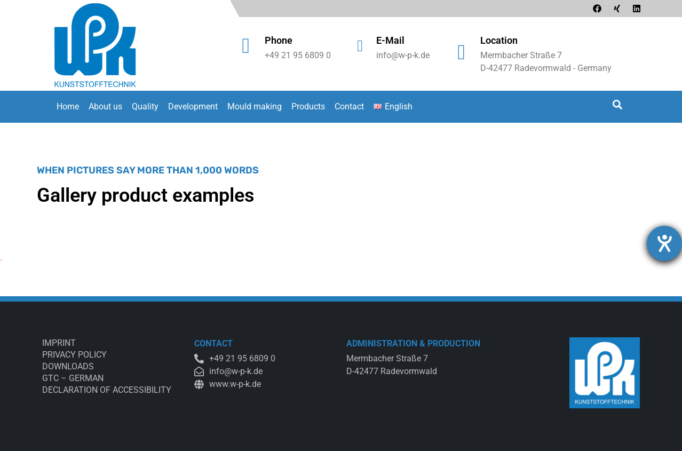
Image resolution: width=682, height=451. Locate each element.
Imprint (59, 343)
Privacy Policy (74, 355)
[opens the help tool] (664, 243)
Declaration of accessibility (106, 390)
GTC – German (73, 378)
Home (68, 106)
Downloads (68, 366)
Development (193, 106)
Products (308, 106)
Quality (145, 106)
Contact (349, 106)
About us (105, 106)
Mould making (254, 106)
